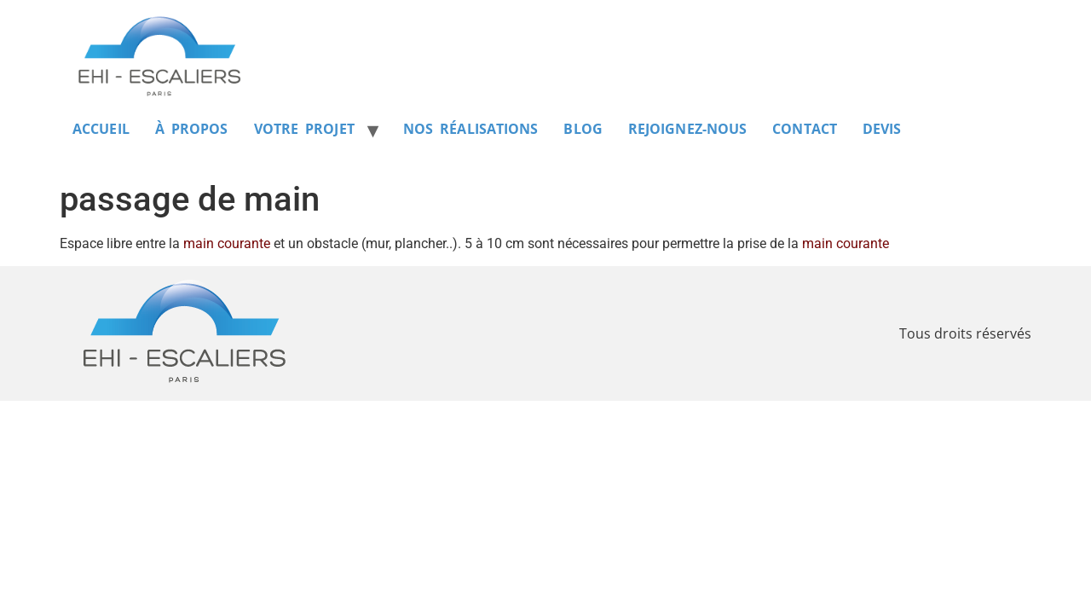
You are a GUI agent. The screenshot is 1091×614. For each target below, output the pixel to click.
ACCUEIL (101, 128)
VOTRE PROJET (304, 128)
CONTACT (804, 128)
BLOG (582, 128)
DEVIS (882, 128)
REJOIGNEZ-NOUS (687, 128)
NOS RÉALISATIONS (471, 128)
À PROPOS (191, 128)
